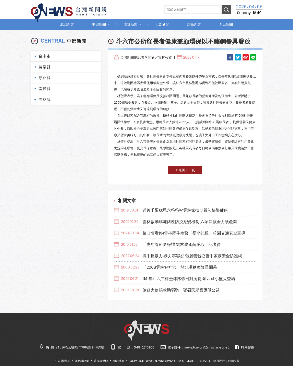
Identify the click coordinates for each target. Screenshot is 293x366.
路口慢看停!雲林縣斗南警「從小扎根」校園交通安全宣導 (193, 233)
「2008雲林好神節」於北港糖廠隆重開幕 (179, 267)
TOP (282, 351)
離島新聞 (194, 24)
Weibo (246, 57)
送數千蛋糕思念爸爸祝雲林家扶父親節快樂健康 (185, 210)
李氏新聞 (226, 24)
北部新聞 (67, 24)
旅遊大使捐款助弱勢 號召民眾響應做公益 (181, 290)
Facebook (230, 57)
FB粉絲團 (244, 347)
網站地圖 (118, 361)
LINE (253, 57)
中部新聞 (99, 24)
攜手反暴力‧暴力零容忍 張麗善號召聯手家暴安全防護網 (192, 256)
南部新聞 (131, 24)
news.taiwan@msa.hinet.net (206, 347)
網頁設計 (219, 361)
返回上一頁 (187, 170)
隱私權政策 (82, 361)
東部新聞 (162, 24)
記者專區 (64, 361)
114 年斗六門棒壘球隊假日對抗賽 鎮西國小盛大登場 (188, 279)
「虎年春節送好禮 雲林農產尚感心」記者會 (181, 244)
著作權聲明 (101, 361)
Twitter (238, 57)
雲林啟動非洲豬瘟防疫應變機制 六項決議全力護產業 (189, 222)
